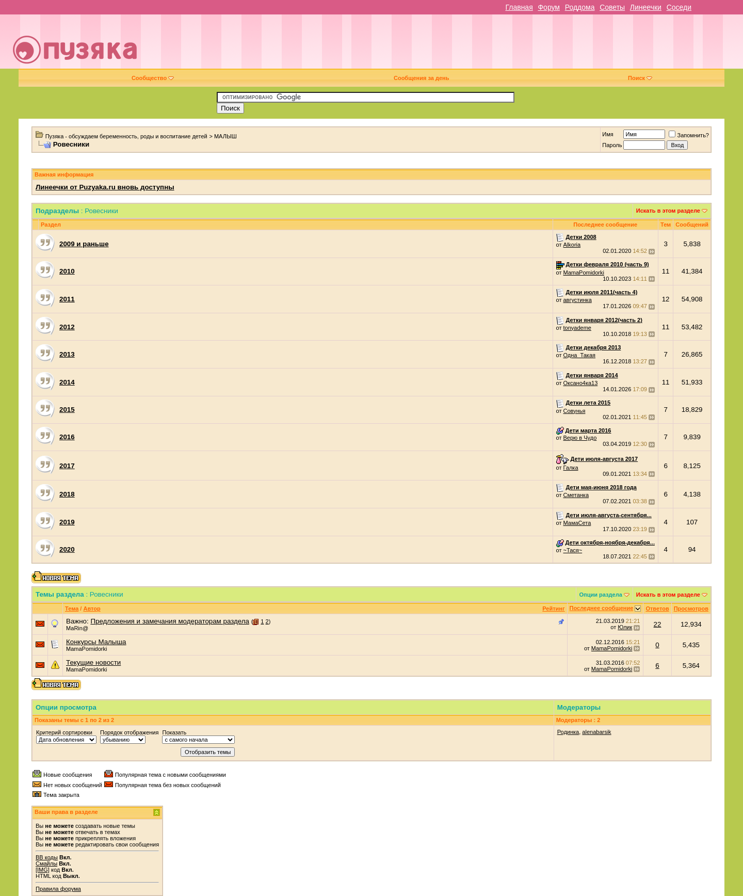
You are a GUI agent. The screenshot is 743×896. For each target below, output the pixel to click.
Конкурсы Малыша (96, 642)
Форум (549, 7)
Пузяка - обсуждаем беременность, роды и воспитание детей (126, 136)
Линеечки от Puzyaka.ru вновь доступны (105, 187)
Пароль (612, 145)
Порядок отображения (129, 732)
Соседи (679, 7)
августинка (577, 300)
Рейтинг (553, 608)
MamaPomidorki (583, 272)
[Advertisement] (444, 45)
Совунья (574, 411)
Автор (91, 608)
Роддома (580, 7)
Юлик (625, 627)
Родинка (568, 732)
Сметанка (576, 495)
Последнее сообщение (602, 608)
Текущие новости (93, 662)
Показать (174, 732)
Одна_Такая (579, 355)
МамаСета (577, 523)
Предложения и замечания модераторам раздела (169, 621)
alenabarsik (596, 732)
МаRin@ (77, 628)
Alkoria (571, 245)
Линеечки (645, 7)
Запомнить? (689, 135)
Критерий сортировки (64, 732)
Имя (607, 134)
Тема (71, 608)
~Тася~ (572, 550)
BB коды (47, 857)
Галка (570, 468)
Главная (518, 7)
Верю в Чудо (579, 438)
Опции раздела (600, 594)
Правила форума (58, 889)
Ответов (657, 608)
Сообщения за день (421, 78)
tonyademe (577, 328)
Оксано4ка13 (580, 383)
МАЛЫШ (225, 136)
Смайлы (46, 863)
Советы (612, 7)
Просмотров (691, 608)
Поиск (640, 78)
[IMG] (43, 870)
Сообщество (153, 78)
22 (657, 624)
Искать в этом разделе (668, 210)
